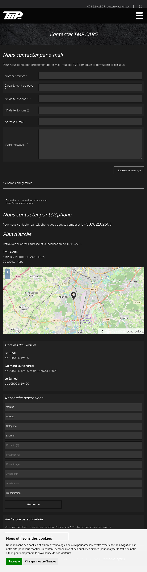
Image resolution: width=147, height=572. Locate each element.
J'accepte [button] (14, 561)
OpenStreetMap (115, 337)
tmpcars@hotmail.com (118, 6)
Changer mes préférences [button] (40, 561)
